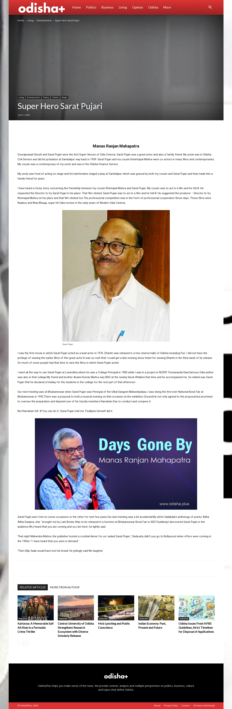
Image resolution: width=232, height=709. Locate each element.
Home (76, 7)
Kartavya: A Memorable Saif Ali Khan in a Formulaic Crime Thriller (36, 627)
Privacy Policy (171, 705)
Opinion (137, 7)
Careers (185, 705)
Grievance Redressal (204, 705)
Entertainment (44, 20)
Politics (91, 7)
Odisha (153, 7)
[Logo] (44, 7)
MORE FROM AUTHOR (64, 587)
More (167, 7)
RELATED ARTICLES (33, 587)
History (46, 97)
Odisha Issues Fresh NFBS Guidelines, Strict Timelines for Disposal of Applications (196, 627)
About (157, 705)
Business (108, 7)
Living (123, 7)
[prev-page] (20, 643)
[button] (210, 7)
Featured (23, 618)
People (64, 97)
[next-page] (25, 643)
